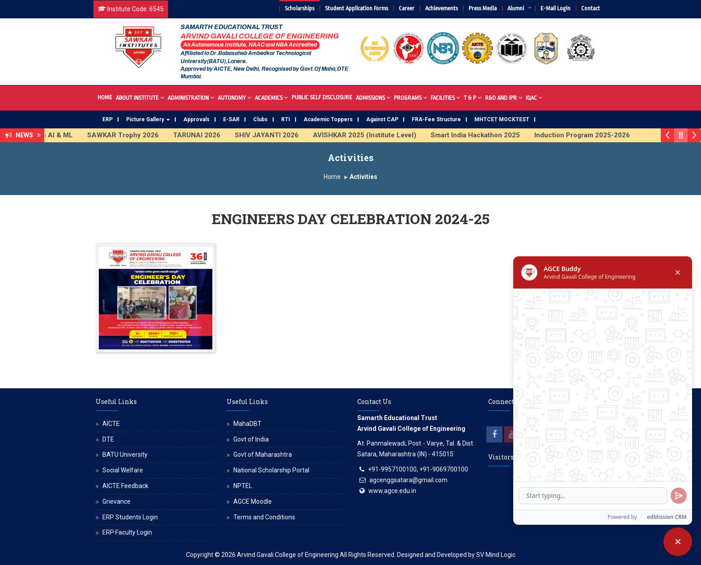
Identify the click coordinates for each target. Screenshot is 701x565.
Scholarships (299, 8)
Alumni (515, 8)
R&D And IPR (503, 97)
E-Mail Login (555, 8)
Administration (191, 97)
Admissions (373, 97)
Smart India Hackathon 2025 (482, 135)
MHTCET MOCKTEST (501, 119)
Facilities (445, 97)
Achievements (441, 8)
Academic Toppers (328, 119)
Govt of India (251, 439)
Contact (590, 8)
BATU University (125, 454)
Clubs (260, 119)
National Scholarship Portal (271, 470)
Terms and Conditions (264, 517)
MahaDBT (247, 423)
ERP (107, 119)
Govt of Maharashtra (262, 454)
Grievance (116, 501)
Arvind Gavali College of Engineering (287, 554)
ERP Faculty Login (127, 532)
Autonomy (234, 97)
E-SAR (231, 119)
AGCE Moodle (252, 501)
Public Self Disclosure (321, 97)
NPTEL (242, 485)
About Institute (140, 97)
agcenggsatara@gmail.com (408, 480)
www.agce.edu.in (392, 490)
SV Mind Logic (495, 554)
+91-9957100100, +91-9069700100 (418, 469)
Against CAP (382, 119)
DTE (108, 439)
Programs (410, 97)
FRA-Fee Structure (436, 119)
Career (406, 8)
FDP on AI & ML (55, 135)
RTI (285, 119)
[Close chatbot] (677, 541)
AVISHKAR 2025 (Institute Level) (372, 135)
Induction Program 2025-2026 (589, 135)
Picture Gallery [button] (148, 119)
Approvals (196, 119)
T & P (472, 97)
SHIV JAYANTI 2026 (274, 135)
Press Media (483, 8)
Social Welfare (122, 470)
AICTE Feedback (125, 485)
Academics (271, 97)
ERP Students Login (130, 517)
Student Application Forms (356, 8)
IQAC (534, 97)
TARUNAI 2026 (204, 135)
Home (104, 97)
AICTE (111, 423)
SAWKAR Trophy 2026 (130, 135)
